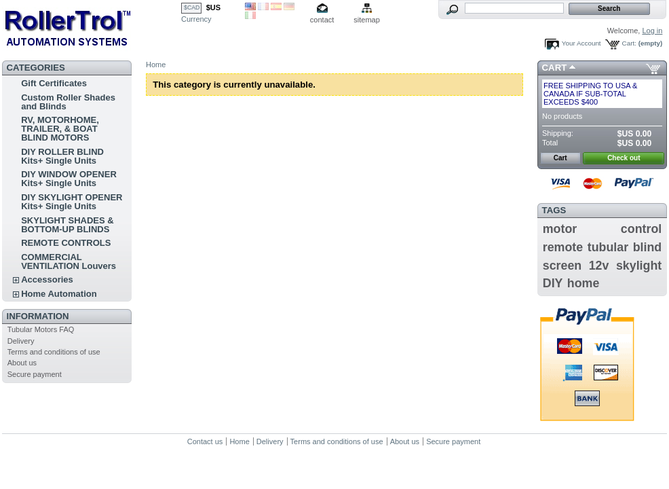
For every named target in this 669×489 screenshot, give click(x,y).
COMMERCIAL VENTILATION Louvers (68, 261)
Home (156, 64)
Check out (623, 158)
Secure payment (34, 374)
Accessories (47, 279)
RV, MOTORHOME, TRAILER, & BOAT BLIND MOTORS (60, 129)
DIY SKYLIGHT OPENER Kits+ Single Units (71, 201)
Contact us (205, 441)
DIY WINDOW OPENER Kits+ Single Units (69, 178)
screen (562, 265)
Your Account (581, 43)
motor (560, 229)
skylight (639, 265)
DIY (553, 283)
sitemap (366, 20)
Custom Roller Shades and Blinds (68, 101)
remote (563, 247)
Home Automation (58, 294)
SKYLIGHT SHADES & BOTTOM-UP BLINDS (67, 224)
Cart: (629, 43)
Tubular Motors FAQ (41, 329)
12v (599, 265)
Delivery (21, 341)
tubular (608, 247)
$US (213, 7)
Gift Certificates (54, 83)
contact (322, 20)
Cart (554, 67)
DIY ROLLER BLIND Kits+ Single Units (62, 156)
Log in (652, 30)
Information (38, 316)
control (641, 229)
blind (647, 247)
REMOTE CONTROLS (66, 243)
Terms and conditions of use (53, 352)
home (583, 283)
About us (22, 363)
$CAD (191, 7)
